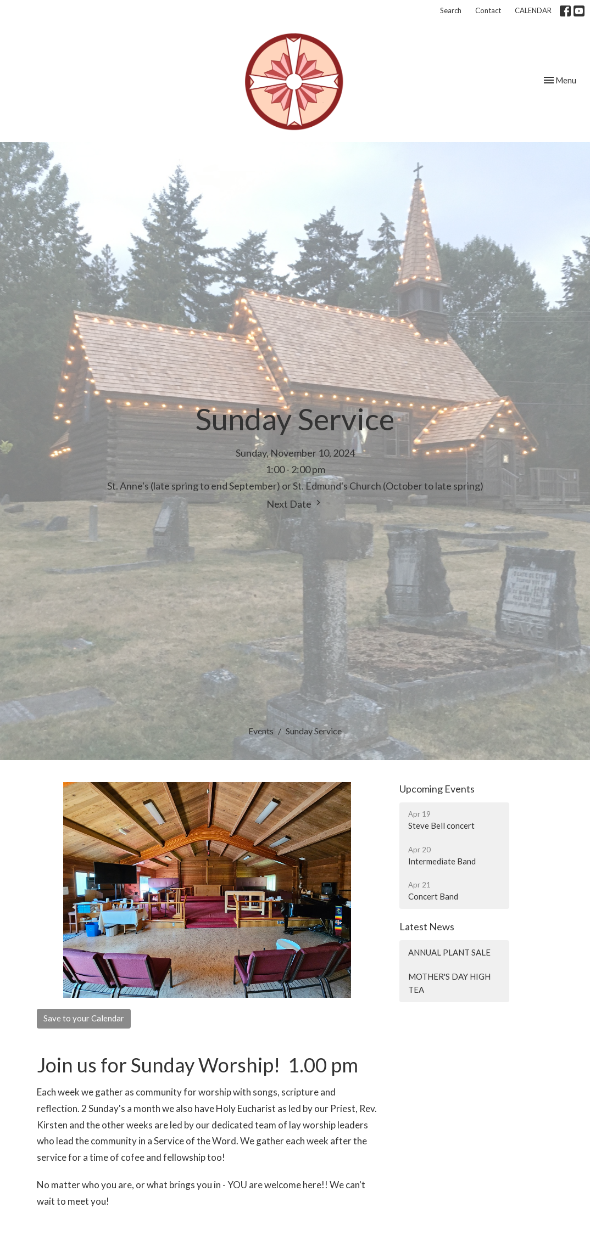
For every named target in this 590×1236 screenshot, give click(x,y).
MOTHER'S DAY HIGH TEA (449, 982)
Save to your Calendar (83, 1018)
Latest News (426, 926)
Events (261, 731)
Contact (488, 10)
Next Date (295, 503)
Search (450, 10)
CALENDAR (533, 10)
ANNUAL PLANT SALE (449, 952)
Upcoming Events (437, 789)
